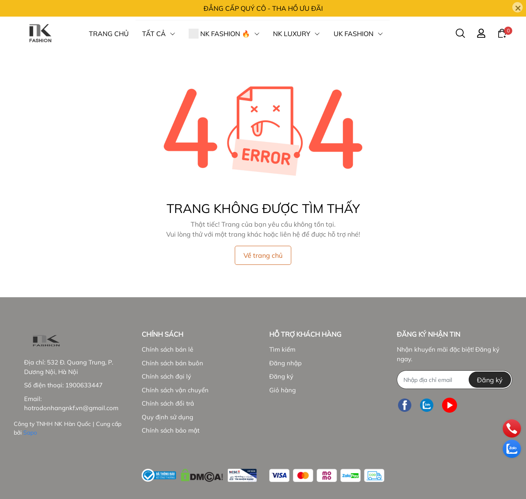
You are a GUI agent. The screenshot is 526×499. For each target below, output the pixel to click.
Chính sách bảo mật (170, 430)
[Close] (517, 7)
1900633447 (84, 385)
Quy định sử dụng (167, 417)
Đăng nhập (285, 363)
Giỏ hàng (282, 390)
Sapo (30, 432)
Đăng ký (281, 376)
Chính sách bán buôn (172, 363)
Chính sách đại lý (166, 376)
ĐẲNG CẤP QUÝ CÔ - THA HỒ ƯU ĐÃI (263, 8)
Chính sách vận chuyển (175, 390)
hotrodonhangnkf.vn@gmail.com (71, 408)
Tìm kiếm (282, 349)
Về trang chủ (263, 255)
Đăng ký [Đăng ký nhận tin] (490, 380)
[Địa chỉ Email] (454, 379)
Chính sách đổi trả (168, 403)
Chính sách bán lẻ (167, 349)
